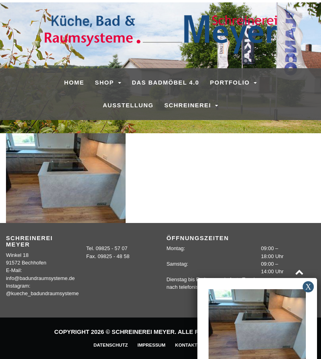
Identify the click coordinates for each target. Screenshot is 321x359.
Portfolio (231, 82)
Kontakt (186, 344)
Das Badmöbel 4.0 (165, 82)
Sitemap (217, 344)
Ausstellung (128, 105)
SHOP (105, 82)
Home (74, 82)
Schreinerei (188, 105)
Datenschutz (110, 344)
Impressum (151, 344)
